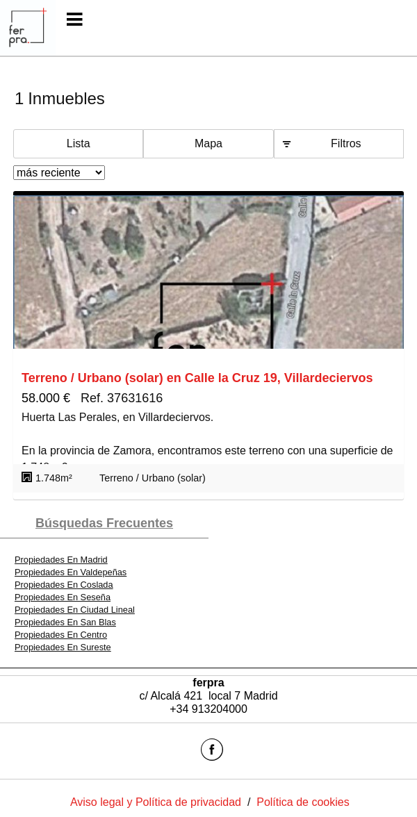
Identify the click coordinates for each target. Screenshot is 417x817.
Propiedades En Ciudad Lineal (75, 609)
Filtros (346, 143)
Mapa (208, 143)
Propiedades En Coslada (64, 584)
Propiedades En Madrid (61, 559)
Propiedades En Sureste (63, 647)
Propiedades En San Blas (65, 622)
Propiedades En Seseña (63, 597)
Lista (78, 143)
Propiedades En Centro (61, 634)
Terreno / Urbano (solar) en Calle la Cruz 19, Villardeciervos (197, 378)
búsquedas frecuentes (104, 523)
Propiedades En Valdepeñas (70, 572)
